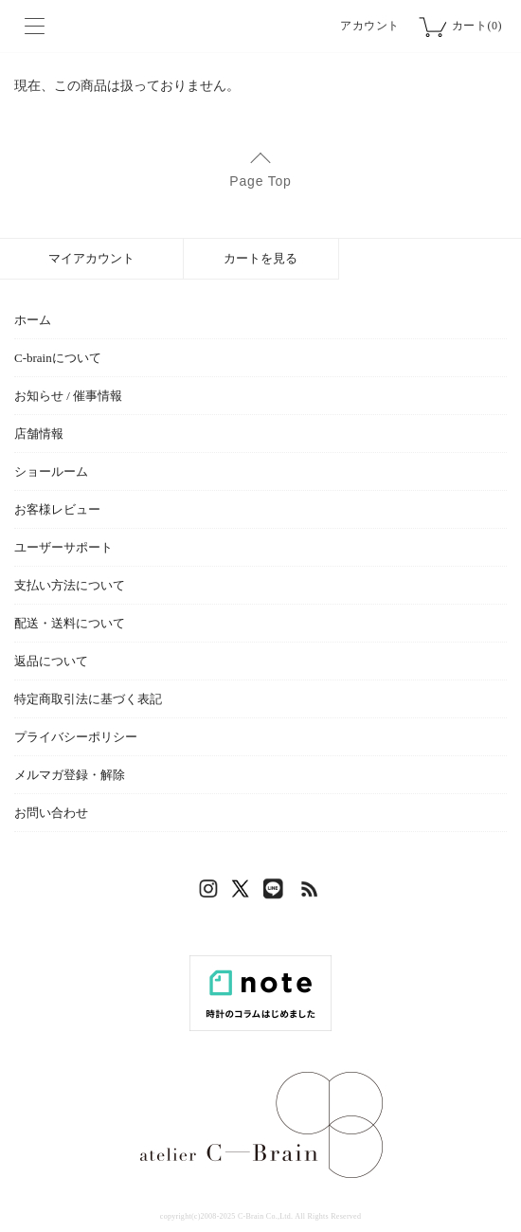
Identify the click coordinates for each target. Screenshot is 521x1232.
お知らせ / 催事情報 (68, 396)
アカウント (370, 25)
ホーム (32, 320)
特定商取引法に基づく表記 (88, 699)
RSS (310, 894)
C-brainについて (57, 358)
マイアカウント (91, 258)
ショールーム (51, 471)
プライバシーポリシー (75, 737)
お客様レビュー (57, 509)
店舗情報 (38, 433)
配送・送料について (69, 623)
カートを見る (260, 258)
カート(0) (477, 25)
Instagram (211, 894)
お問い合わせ (51, 813)
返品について (51, 661)
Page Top (260, 181)
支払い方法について (69, 585)
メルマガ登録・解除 (69, 775)
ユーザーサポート (63, 547)
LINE (277, 894)
